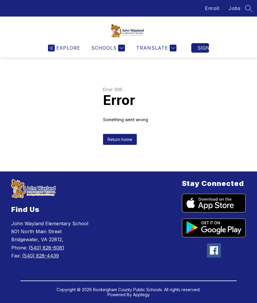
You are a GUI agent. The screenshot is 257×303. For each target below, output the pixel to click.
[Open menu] (64, 48)
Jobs (234, 8)
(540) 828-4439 (40, 256)
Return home (119, 139)
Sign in (203, 48)
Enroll (212, 8)
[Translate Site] (155, 48)
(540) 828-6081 (46, 248)
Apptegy (141, 294)
